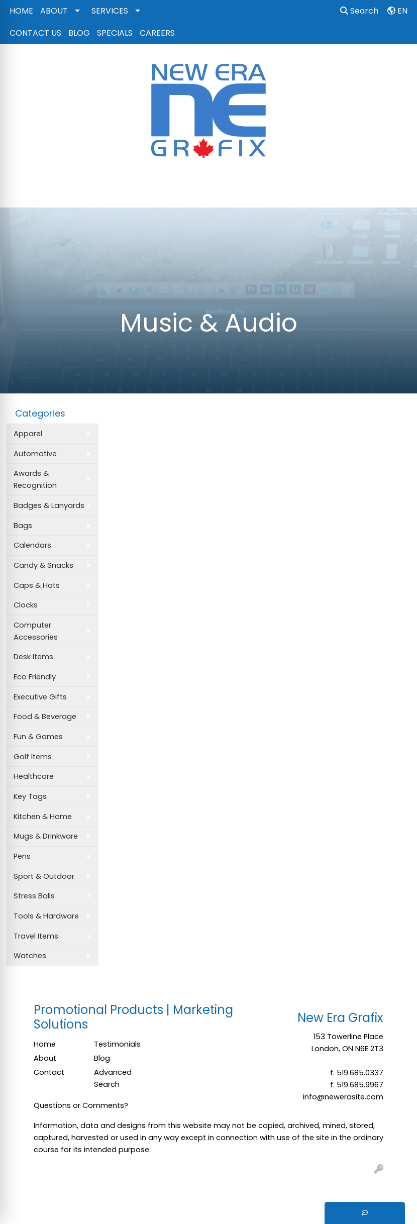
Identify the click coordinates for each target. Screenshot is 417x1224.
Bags (23, 526)
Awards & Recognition (35, 479)
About (45, 1058)
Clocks (26, 605)
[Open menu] (397, 193)
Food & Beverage (45, 716)
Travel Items (36, 936)
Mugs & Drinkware (46, 836)
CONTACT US (35, 33)
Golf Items (33, 757)
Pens (22, 856)
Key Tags (30, 796)
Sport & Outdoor (44, 876)
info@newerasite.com (343, 1097)
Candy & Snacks (43, 565)
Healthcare (34, 776)
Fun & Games (38, 737)
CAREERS (157, 33)
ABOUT (54, 11)
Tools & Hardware (46, 916)
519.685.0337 (360, 1073)
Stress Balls (34, 896)
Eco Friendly (35, 677)
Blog (102, 1058)
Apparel (28, 434)
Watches (30, 956)
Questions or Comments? (81, 1105)
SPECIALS (115, 33)
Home (45, 1044)
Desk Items (33, 657)
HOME (21, 11)
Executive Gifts (40, 697)
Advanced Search (113, 1078)
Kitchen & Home (43, 816)
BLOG (79, 33)
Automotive (35, 454)
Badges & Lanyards (49, 505)
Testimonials (117, 1044)
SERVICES (109, 11)
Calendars (32, 545)
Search (359, 11)
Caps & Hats (37, 585)
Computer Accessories (36, 631)
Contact (49, 1072)
